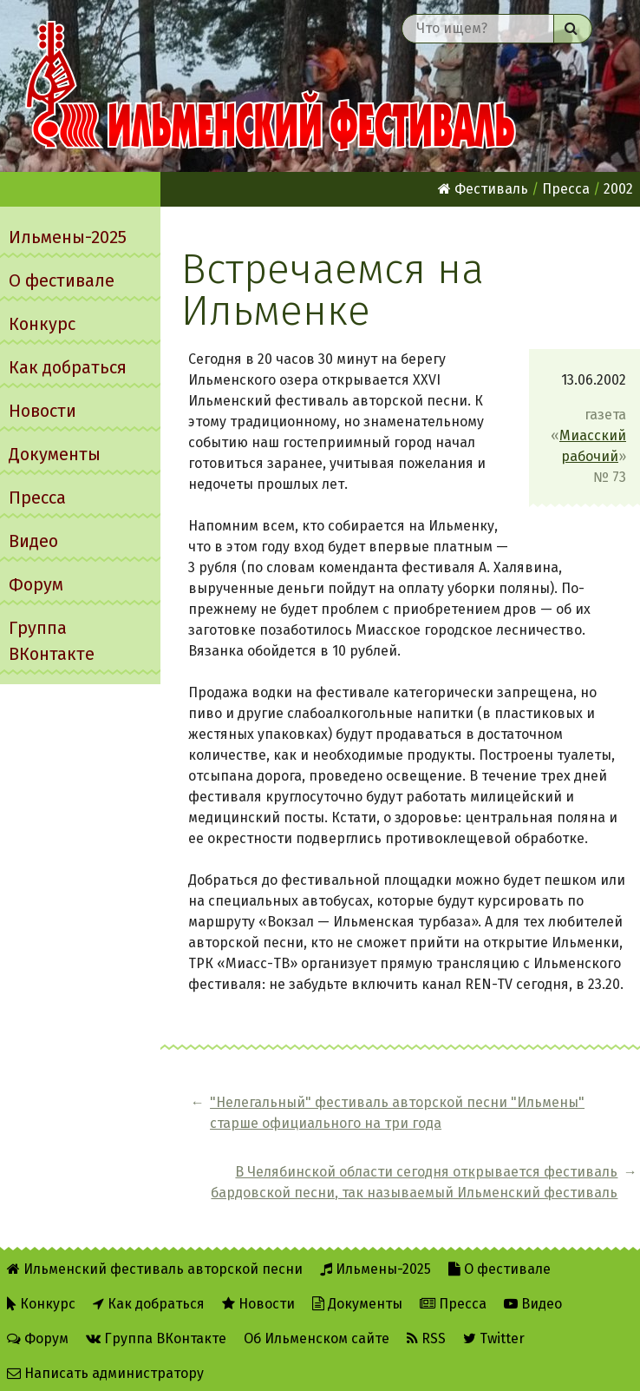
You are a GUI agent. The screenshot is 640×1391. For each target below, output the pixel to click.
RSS (426, 1331)
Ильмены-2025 (68, 237)
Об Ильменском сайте (316, 1331)
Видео (33, 541)
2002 (618, 189)
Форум (36, 584)
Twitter (494, 1331)
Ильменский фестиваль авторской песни (270, 86)
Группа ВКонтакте (52, 640)
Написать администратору (105, 1366)
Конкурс (42, 323)
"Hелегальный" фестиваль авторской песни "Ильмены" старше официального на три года (295, 1144)
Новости (42, 410)
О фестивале (61, 280)
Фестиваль (483, 189)
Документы (55, 454)
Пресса (37, 497)
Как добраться (68, 367)
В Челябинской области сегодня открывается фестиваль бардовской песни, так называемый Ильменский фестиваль (537, 1144)
